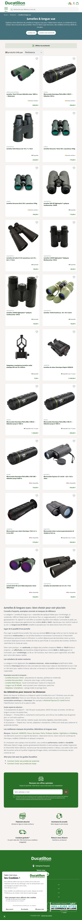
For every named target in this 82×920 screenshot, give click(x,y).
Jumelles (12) (31, 33)
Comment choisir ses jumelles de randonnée (23, 761)
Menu (6, 9)
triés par (19, 52)
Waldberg (73, 733)
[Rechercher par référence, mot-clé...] (44, 9)
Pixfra (43, 733)
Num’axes (36, 733)
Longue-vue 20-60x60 (13, 685)
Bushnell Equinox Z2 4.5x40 (54, 700)
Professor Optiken (52, 733)
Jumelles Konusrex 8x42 (14, 680)
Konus (29, 733)
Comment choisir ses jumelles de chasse (21, 763)
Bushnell (15, 733)
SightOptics (63, 733)
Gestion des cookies (46, 915)
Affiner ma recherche (42, 45)
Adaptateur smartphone (14, 687)
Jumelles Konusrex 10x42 (14, 677)
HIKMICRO (22, 733)
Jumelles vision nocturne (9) (46, 33)
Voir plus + (9, 803)
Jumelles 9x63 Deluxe (13, 682)
